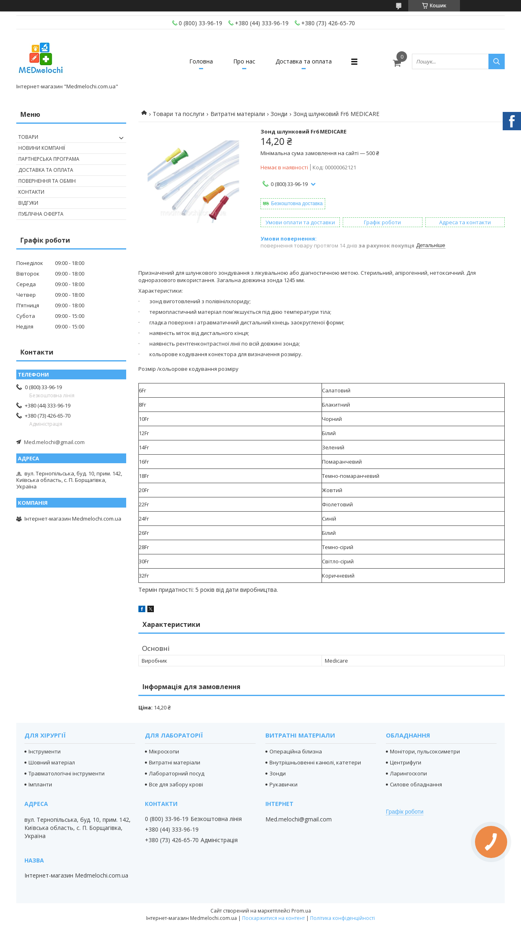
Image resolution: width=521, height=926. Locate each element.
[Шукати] (496, 61)
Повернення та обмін (47, 180)
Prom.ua (301, 910)
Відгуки (28, 202)
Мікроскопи (164, 751)
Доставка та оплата (304, 61)
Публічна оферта (40, 213)
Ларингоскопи (408, 773)
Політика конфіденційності (342, 918)
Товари (28, 137)
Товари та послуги (178, 114)
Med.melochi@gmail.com (54, 442)
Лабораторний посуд (176, 773)
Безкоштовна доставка (297, 203)
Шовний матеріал (51, 762)
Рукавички (283, 784)
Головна (201, 61)
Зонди (279, 114)
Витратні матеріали (237, 114)
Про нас (244, 61)
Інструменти (44, 751)
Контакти (31, 191)
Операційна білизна (295, 751)
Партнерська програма (48, 158)
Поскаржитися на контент (273, 918)
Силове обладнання (416, 784)
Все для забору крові (176, 784)
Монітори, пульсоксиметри (425, 751)
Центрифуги (405, 762)
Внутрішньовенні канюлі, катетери (315, 762)
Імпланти (40, 784)
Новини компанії (41, 147)
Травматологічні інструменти (66, 773)
